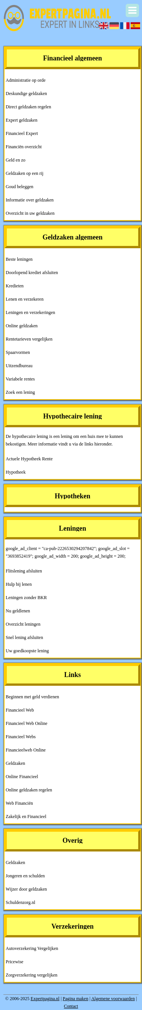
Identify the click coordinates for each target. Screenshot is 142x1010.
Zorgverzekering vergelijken (32, 975)
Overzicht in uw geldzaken (30, 213)
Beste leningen (19, 259)
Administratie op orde (25, 80)
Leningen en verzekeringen (30, 312)
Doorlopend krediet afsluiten (32, 272)
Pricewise (14, 961)
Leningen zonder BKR (26, 597)
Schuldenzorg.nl (20, 902)
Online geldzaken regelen (29, 790)
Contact (71, 1006)
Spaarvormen (18, 352)
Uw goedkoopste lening (27, 650)
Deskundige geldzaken (26, 93)
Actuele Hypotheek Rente (29, 458)
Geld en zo (15, 160)
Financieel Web (20, 710)
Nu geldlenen (18, 611)
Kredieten (14, 286)
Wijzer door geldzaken (26, 889)
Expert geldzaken (21, 120)
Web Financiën (19, 803)
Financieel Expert (22, 133)
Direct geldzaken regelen (28, 106)
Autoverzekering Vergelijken (32, 948)
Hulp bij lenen (19, 584)
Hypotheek (16, 472)
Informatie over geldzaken (30, 200)
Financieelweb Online (26, 750)
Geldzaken (15, 763)
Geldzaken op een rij (25, 173)
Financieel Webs (21, 736)
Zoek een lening (20, 392)
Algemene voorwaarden (113, 998)
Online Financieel (22, 776)
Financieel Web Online (26, 723)
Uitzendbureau (19, 365)
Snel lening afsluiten (24, 637)
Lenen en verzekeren (25, 299)
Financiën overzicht (24, 146)
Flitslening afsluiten (24, 571)
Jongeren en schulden (25, 875)
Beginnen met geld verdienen (32, 696)
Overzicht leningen (23, 624)
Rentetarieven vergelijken (29, 339)
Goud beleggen (19, 186)
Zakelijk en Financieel (26, 816)
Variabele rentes (20, 379)
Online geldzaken (21, 325)
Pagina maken (76, 998)
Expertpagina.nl (45, 998)
